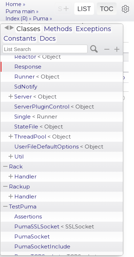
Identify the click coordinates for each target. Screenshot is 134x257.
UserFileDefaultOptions (58, 146)
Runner (36, 76)
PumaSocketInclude (42, 246)
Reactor (37, 56)
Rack (16, 166)
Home (13, 4)
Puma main (20, 11)
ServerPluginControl (54, 106)
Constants (20, 38)
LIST (84, 8)
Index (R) (16, 18)
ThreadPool (42, 136)
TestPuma (22, 206)
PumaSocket (32, 236)
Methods (58, 29)
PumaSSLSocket (54, 226)
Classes (28, 29)
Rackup (19, 186)
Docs (48, 38)
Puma (40, 18)
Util (19, 156)
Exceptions (93, 29)
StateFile (38, 126)
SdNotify (25, 86)
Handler (25, 176)
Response (27, 66)
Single (35, 116)
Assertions (28, 216)
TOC (107, 8)
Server (35, 96)
